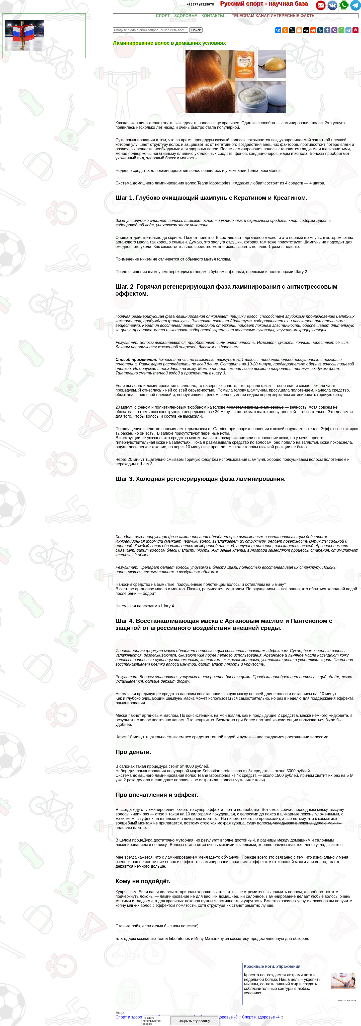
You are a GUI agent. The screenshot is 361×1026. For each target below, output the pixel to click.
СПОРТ (163, 16)
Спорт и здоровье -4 (261, 1017)
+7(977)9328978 (200, 4)
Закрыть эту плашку (194, 1021)
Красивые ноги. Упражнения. (273, 966)
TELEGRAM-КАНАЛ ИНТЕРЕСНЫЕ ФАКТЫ (274, 16)
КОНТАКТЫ (213, 16)
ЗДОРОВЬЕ (185, 16)
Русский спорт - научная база (267, 3)
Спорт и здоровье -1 (134, 1017)
